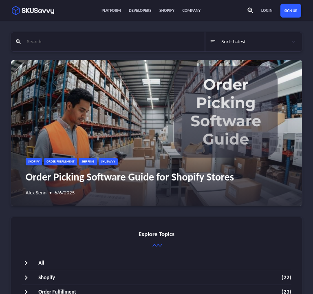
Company (191, 10)
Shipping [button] (88, 161)
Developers (140, 10)
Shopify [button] (34, 161)
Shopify (166, 10)
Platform (111, 10)
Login (266, 10)
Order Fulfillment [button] (60, 161)
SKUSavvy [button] (108, 161)
